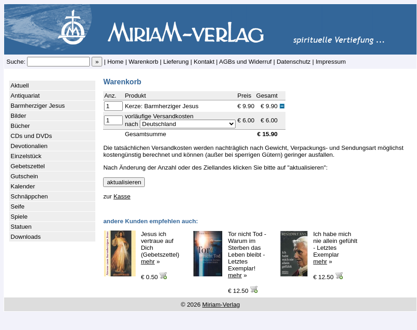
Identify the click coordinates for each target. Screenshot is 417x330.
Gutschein (24, 176)
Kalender (23, 186)
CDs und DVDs (31, 135)
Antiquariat (25, 95)
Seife (17, 206)
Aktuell (20, 85)
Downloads (26, 236)
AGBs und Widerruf (245, 61)
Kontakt (204, 61)
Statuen (21, 226)
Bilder (18, 115)
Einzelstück (26, 156)
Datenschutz (294, 61)
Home (115, 61)
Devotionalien (29, 146)
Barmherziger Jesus (38, 105)
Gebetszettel (28, 166)
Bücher (20, 125)
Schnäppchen (29, 196)
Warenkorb (144, 61)
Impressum (331, 61)
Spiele (19, 216)
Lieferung (176, 61)
